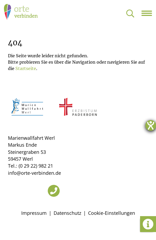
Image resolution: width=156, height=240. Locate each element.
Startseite (25, 68)
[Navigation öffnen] (148, 13)
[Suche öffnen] (130, 14)
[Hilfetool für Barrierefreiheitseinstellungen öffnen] (150, 125)
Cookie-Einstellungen (111, 213)
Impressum (34, 213)
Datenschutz (67, 213)
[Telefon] (54, 191)
